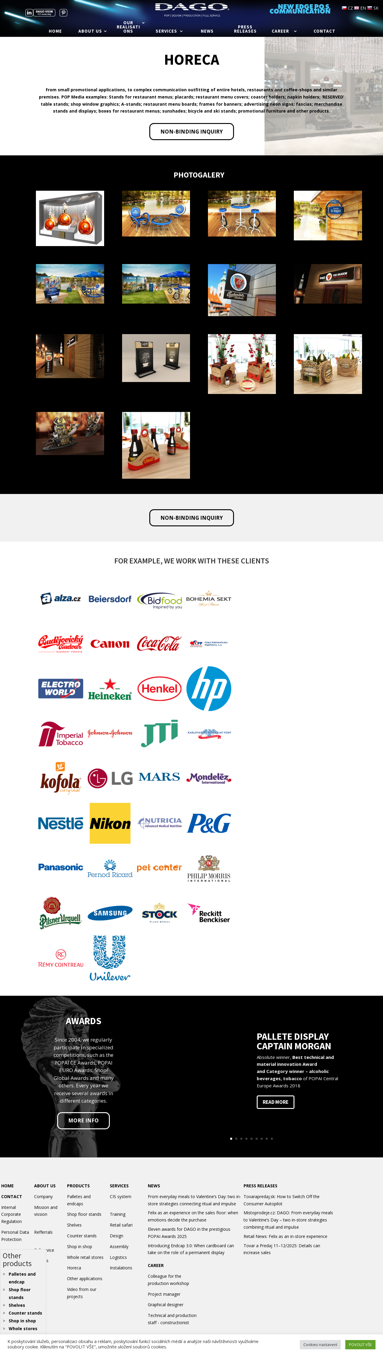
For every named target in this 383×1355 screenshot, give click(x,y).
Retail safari (121, 1225)
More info (83, 1120)
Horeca (74, 1268)
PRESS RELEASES (260, 1186)
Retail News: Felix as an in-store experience (285, 1236)
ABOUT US (45, 1186)
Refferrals (43, 1232)
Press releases (245, 29)
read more (275, 1102)
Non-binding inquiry (191, 131)
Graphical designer (165, 1304)
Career (280, 31)
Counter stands (25, 1313)
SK (373, 8)
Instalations (121, 1268)
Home (55, 31)
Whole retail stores (85, 1257)
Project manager (164, 1294)
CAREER (156, 1265)
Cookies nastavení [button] (320, 1344)
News (207, 31)
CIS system (120, 1196)
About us (90, 31)
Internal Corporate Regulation (11, 1214)
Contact (324, 31)
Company (43, 1196)
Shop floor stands (84, 1214)
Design (116, 1236)
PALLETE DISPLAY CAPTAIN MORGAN (294, 1041)
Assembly (119, 1246)
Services (166, 31)
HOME (7, 1186)
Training (117, 1214)
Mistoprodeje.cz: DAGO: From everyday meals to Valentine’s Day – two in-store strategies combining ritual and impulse (288, 1220)
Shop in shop (22, 1321)
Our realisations (128, 27)
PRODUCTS (78, 1186)
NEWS (154, 1186)
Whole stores (23, 1328)
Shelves (17, 1305)
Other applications (84, 1278)
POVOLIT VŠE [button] (360, 1344)
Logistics (118, 1257)
